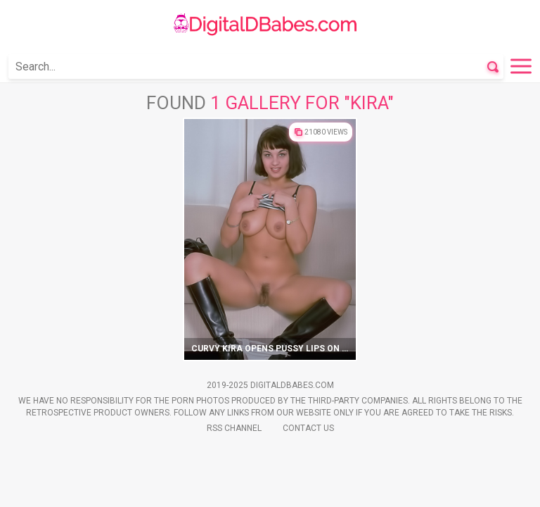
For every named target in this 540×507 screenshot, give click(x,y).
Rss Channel (234, 428)
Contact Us (308, 428)
